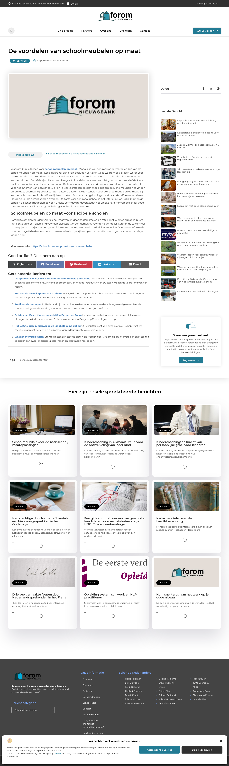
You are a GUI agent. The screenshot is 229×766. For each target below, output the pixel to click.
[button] (220, 741)
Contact (145, 30)
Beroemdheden (91, 697)
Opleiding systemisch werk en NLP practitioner (110, 596)
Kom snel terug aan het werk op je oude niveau (182, 596)
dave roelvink (166, 682)
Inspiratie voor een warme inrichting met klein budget (196, 121)
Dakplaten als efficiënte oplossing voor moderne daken (198, 134)
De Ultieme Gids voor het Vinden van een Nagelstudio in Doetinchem (197, 280)
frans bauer (199, 678)
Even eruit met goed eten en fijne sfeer (198, 206)
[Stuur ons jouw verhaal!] (191, 325)
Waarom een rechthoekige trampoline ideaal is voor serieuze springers (197, 268)
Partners (86, 30)
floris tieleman (133, 678)
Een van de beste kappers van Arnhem (38, 293)
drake (162, 687)
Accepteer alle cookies (159, 749)
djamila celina (167, 703)
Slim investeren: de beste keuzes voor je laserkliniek (198, 170)
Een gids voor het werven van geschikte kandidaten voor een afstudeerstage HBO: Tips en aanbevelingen (114, 521)
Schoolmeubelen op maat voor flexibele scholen (77, 153)
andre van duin (201, 691)
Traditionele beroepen (28, 304)
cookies (58, 753)
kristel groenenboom (170, 699)
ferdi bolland (132, 687)
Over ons (105, 30)
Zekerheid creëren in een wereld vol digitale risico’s (196, 158)
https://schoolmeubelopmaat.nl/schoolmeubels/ (62, 246)
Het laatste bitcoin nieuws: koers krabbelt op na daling (48, 325)
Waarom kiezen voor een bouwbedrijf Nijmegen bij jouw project (197, 256)
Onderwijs (20, 61)
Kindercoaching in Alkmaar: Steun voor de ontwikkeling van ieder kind (113, 443)
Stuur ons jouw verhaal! (191, 335)
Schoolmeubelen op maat (34, 360)
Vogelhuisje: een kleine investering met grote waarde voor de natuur (198, 243)
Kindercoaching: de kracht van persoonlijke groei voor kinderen (180, 443)
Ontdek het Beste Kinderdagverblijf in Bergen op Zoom (48, 315)
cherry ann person (203, 695)
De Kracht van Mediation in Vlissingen (197, 291)
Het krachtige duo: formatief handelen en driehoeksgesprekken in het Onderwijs (41, 521)
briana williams (167, 678)
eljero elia (164, 691)
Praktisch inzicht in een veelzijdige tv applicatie (197, 231)
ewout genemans (134, 703)
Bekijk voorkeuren (202, 749)
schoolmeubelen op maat (61, 168)
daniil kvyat (131, 695)
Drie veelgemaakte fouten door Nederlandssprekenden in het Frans (39, 596)
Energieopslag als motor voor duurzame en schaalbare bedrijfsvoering (198, 182)
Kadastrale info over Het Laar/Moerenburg (174, 520)
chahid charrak (133, 691)
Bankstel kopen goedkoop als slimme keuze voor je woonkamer (197, 195)
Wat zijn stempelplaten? (29, 336)
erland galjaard (167, 695)
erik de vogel (132, 682)
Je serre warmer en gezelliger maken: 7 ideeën (198, 146)
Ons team (125, 30)
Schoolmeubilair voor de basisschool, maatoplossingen (40, 443)
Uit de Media (65, 30)
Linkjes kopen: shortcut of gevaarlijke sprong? (93, 723)
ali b (195, 687)
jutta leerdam (201, 682)
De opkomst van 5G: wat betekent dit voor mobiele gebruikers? (53, 278)
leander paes (200, 699)
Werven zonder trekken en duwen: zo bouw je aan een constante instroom (197, 219)
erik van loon (132, 699)
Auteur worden (91, 714)
